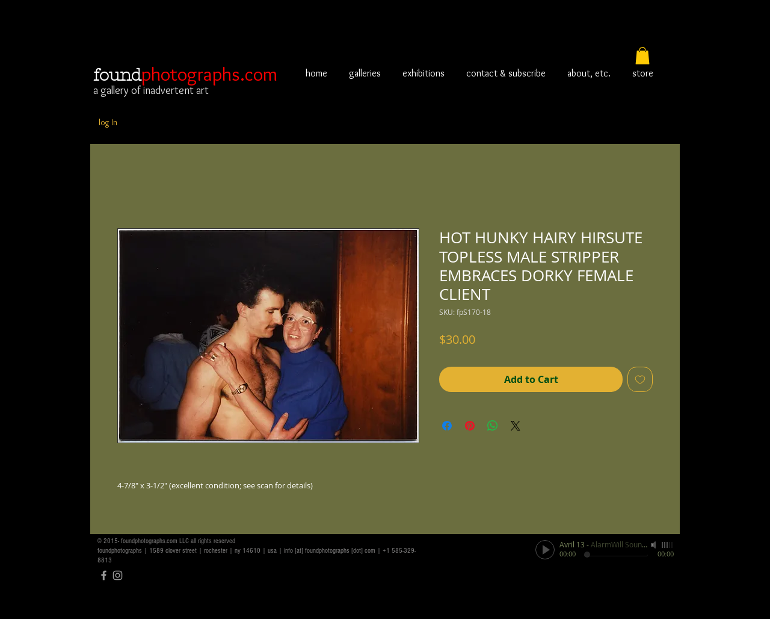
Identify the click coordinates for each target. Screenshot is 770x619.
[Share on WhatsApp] (492, 425)
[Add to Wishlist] (640, 379)
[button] (642, 55)
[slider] (668, 545)
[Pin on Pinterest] (470, 425)
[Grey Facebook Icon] (103, 575)
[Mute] (654, 545)
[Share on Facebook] (447, 425)
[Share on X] (515, 425)
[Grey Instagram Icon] (117, 575)
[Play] (545, 550)
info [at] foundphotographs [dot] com (329, 551)
